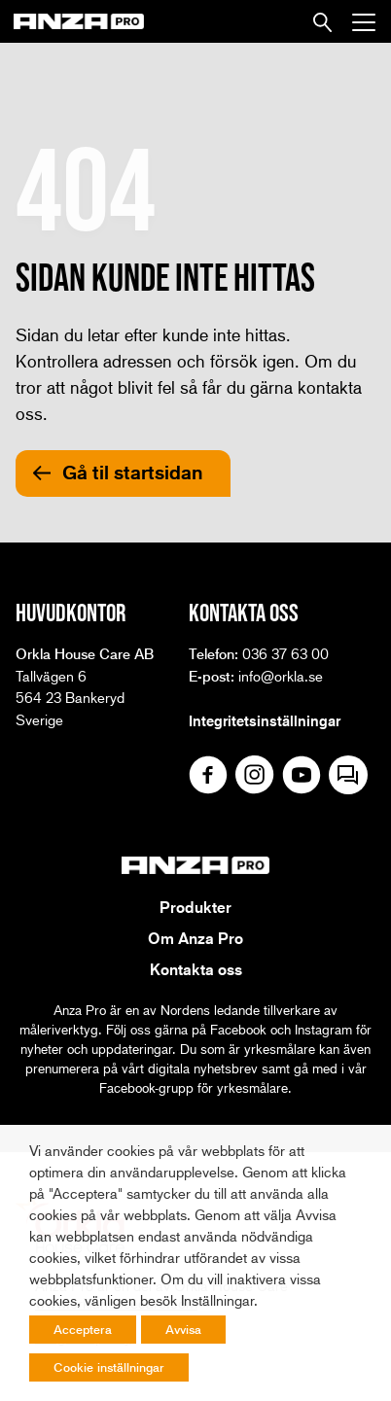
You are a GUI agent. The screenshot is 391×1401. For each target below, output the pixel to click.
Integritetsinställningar (264, 720)
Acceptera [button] (82, 1329)
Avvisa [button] (183, 1329)
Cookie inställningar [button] (108, 1367)
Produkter (195, 907)
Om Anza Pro (195, 938)
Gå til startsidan (132, 472)
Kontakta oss (196, 969)
